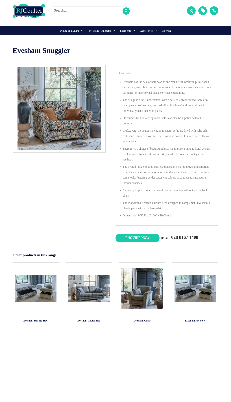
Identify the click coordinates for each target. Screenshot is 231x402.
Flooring (166, 30)
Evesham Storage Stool (35, 320)
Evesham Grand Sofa (89, 320)
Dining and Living (69, 30)
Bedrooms (125, 30)
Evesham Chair (142, 320)
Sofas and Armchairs (100, 30)
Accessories (146, 30)
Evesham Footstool (195, 320)
